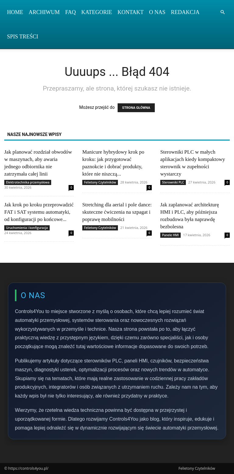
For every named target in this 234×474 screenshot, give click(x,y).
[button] (222, 12)
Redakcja (185, 12)
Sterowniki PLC (173, 182)
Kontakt (131, 12)
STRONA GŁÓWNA (136, 108)
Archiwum (44, 12)
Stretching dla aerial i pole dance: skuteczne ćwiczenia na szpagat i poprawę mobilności (117, 212)
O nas (157, 12)
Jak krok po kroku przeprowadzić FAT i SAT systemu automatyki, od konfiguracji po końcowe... (39, 212)
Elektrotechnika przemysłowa (27, 182)
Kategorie (96, 12)
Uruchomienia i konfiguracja (27, 228)
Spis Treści (22, 37)
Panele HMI (170, 235)
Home (15, 12)
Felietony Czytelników (100, 182)
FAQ (70, 12)
